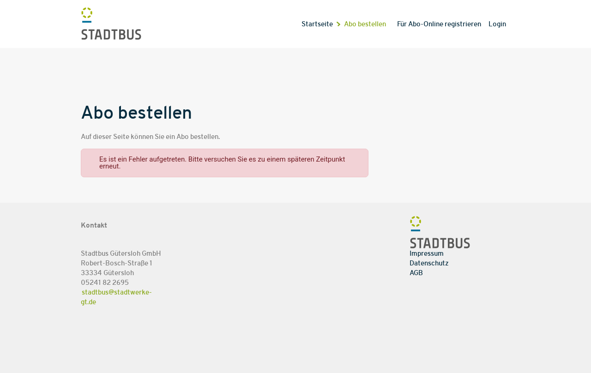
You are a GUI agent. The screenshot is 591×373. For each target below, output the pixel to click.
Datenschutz (429, 263)
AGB (416, 273)
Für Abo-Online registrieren (439, 24)
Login (497, 24)
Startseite (317, 24)
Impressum (427, 253)
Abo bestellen (365, 24)
